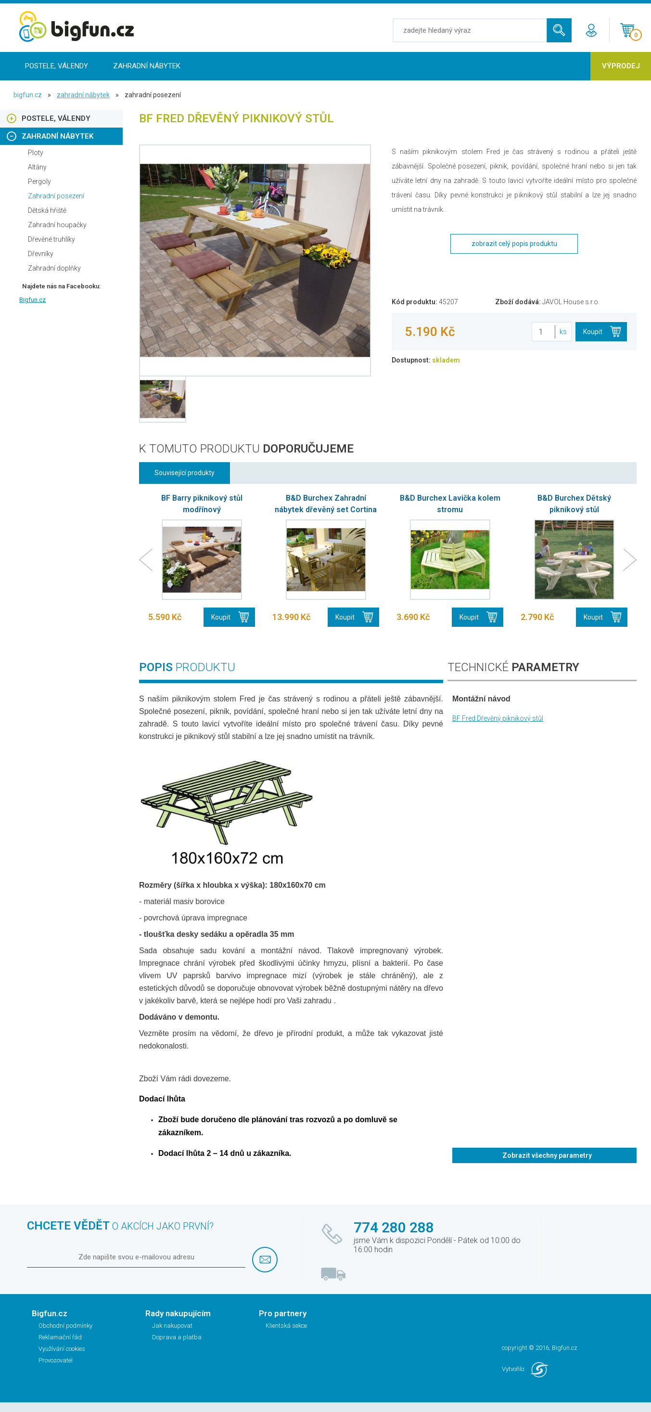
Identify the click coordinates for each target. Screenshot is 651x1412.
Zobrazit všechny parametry (547, 1155)
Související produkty (184, 473)
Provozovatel (55, 1360)
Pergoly (39, 181)
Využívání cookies (61, 1348)
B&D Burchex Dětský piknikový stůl (574, 503)
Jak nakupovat (172, 1325)
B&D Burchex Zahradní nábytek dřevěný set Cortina (326, 503)
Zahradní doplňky (54, 268)
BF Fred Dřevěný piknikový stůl (497, 718)
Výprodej (621, 66)
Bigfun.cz (32, 299)
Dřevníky (40, 254)
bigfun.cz (27, 95)
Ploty (35, 152)
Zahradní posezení (56, 196)
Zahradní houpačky (57, 225)
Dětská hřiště (47, 210)
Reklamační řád (60, 1337)
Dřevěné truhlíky (51, 239)
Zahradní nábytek (146, 66)
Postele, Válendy (56, 66)
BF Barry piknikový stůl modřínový (202, 503)
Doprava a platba (177, 1337)
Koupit (592, 332)
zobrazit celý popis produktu (514, 243)
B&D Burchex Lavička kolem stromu (450, 503)
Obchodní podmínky (65, 1325)
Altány (37, 167)
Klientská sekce (286, 1325)
